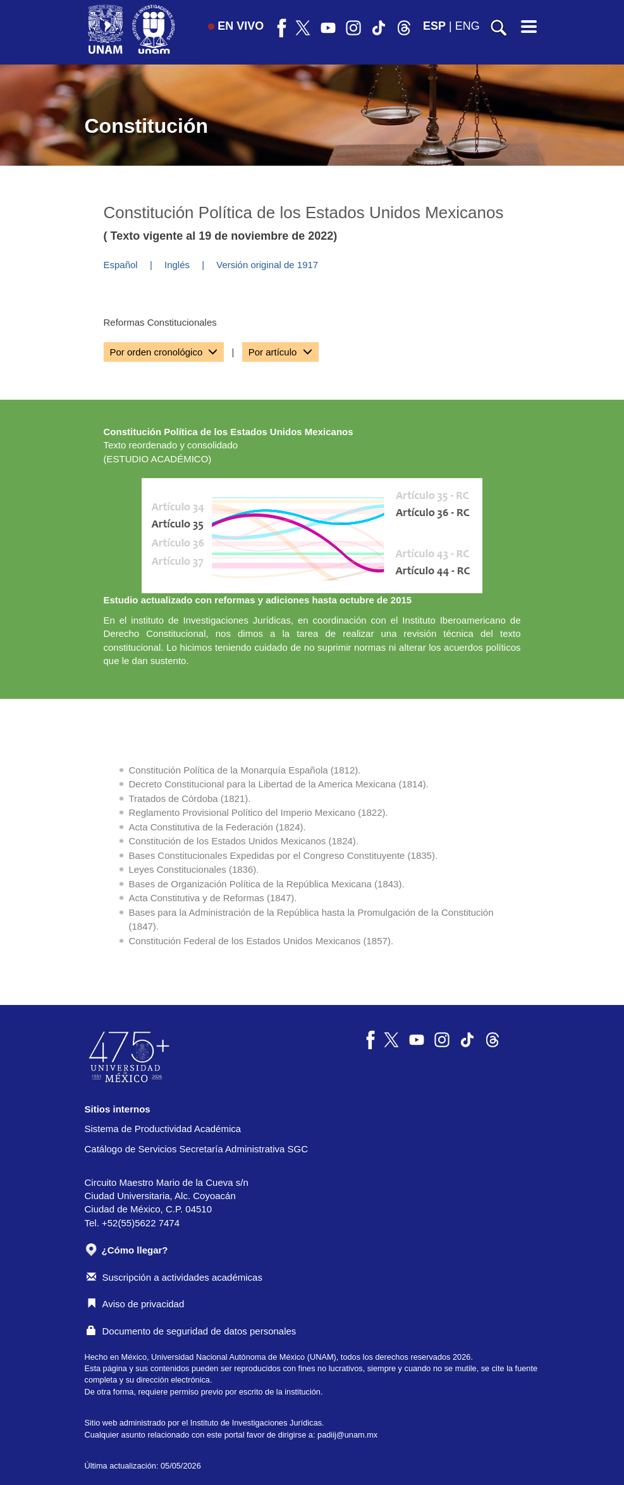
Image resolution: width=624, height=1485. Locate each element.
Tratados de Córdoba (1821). (190, 798)
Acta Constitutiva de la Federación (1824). (217, 827)
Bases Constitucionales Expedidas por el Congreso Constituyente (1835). (283, 855)
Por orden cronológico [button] (164, 352)
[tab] (164, 352)
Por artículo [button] (280, 352)
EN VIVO (236, 26)
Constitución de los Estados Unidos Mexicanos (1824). (244, 840)
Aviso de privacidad (136, 1303)
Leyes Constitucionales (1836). (194, 869)
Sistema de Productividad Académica (163, 1128)
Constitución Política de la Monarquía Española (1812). (245, 770)
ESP (434, 26)
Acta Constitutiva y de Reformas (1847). (213, 897)
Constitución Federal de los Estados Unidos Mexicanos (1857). (261, 940)
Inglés (177, 264)
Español (121, 264)
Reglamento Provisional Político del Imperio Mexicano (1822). (258, 812)
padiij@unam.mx (347, 1434)
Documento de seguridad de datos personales (192, 1331)
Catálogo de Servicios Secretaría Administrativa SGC (197, 1148)
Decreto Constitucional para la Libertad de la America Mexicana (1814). (279, 784)
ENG (467, 26)
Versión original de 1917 (267, 264)
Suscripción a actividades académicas (174, 1277)
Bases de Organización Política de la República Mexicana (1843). (267, 883)
